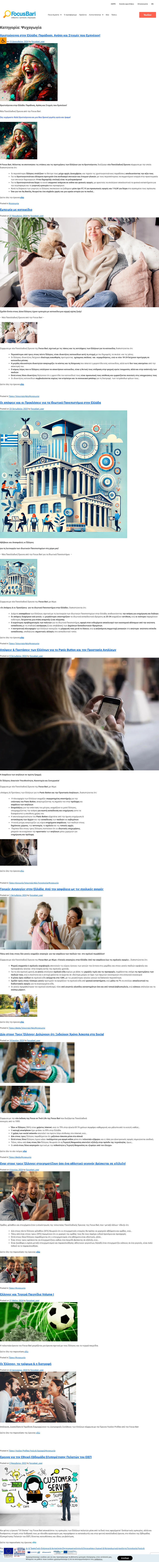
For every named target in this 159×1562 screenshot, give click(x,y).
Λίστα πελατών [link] (96, 15)
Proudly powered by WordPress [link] (14, 1560)
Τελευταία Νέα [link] (22, 396)
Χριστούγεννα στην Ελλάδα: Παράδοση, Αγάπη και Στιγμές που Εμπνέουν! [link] (50, 35)
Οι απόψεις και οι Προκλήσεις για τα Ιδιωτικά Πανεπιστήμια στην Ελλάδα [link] (50, 402)
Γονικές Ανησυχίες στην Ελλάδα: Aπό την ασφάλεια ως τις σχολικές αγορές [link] (51, 889)
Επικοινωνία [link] (143, 4)
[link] (3, 40)
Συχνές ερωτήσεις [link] (126, 4)
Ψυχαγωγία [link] (14, 203)
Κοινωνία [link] (19, 883)
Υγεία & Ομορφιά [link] (37, 1451)
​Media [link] (18, 1028)
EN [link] (152, 4)
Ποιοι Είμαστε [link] (54, 15)
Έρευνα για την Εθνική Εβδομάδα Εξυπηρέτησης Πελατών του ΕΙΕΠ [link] (46, 1457)
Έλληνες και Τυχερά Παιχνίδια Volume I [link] (27, 1294)
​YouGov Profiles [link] (22, 1451)
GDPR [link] (113, 4)
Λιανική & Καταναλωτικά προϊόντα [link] (111, 1548)
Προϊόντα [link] (83, 15)
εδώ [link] (22, 871)
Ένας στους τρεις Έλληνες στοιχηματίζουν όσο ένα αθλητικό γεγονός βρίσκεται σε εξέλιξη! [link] (63, 1163)
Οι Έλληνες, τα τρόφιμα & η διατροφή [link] (25, 1364)
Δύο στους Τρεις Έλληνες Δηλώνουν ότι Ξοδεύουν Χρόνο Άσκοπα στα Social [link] (52, 1034)
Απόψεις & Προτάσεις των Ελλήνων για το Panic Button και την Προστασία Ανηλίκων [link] (58, 650)
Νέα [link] (107, 15)
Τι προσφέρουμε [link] (70, 15)
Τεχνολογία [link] (43, 883)
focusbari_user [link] (38, 41)
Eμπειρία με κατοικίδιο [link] (16, 209)
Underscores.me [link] (54, 1560)
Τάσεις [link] (114, 15)
